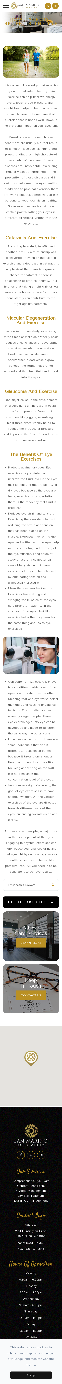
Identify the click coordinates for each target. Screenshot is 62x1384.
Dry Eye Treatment (31, 1195)
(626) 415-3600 (36, 1243)
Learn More (31, 942)
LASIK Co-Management (31, 1200)
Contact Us (31, 995)
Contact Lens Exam (31, 1186)
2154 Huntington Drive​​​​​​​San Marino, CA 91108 (31, 1233)
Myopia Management (31, 1191)
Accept (31, 1375)
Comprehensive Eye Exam (30, 1181)
